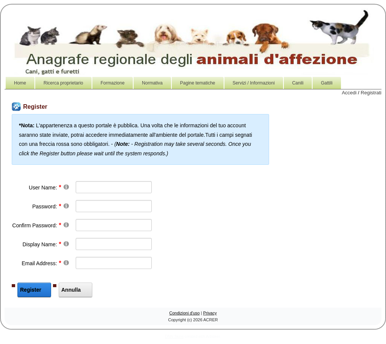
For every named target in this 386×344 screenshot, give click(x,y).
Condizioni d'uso (184, 313)
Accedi (349, 92)
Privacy (210, 313)
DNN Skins (174, 337)
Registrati (371, 92)
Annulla (71, 290)
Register (30, 290)
